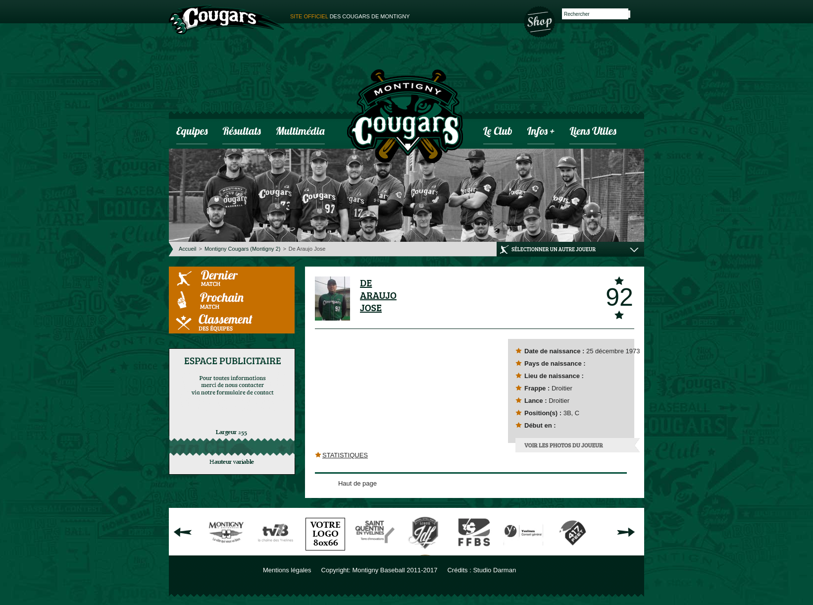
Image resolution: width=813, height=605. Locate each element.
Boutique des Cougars (540, 20)
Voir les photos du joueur (563, 445)
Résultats (241, 132)
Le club (497, 132)
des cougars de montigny (350, 16)
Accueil (187, 249)
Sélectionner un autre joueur (553, 249)
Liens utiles (592, 132)
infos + (541, 132)
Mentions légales (287, 570)
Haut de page (357, 483)
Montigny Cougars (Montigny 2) (242, 249)
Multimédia (300, 132)
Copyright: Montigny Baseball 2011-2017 (379, 570)
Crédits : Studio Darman (481, 570)
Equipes (191, 132)
